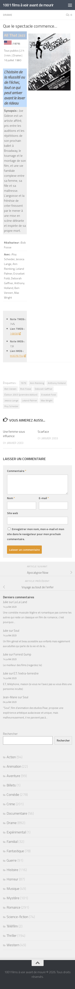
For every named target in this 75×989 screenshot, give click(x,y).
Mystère (13, 898)
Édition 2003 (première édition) (20, 395)
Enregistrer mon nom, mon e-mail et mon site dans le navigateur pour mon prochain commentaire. (35, 534)
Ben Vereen (10, 389)
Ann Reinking (37, 383)
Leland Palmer (29, 400)
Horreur (12, 879)
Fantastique (15, 851)
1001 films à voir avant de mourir (28, 5)
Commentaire (16, 471)
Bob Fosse (25, 389)
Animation (14, 766)
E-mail (44, 498)
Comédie (13, 794)
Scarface (43, 431)
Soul (16, 630)
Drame (7, 15)
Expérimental (16, 832)
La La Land (20, 602)
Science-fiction (17, 916)
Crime (11, 804)
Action (11, 757)
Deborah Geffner (43, 389)
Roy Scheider (11, 406)
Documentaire (17, 813)
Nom (11, 498)
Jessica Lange (11, 400)
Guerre (12, 860)
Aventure (13, 775)
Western (13, 945)
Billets (11, 785)
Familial (12, 841)
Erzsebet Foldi (48, 395)
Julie (5, 602)
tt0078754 (18, 356)
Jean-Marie (10, 697)
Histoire (12, 869)
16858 (15, 333)
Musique (13, 888)
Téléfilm (12, 926)
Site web (12, 513)
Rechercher (10, 733)
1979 (23, 383)
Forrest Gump (22, 654)
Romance (13, 907)
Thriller (12, 935)
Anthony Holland (57, 383)
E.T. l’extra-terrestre (26, 673)
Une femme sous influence (14, 434)
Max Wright (46, 400)
